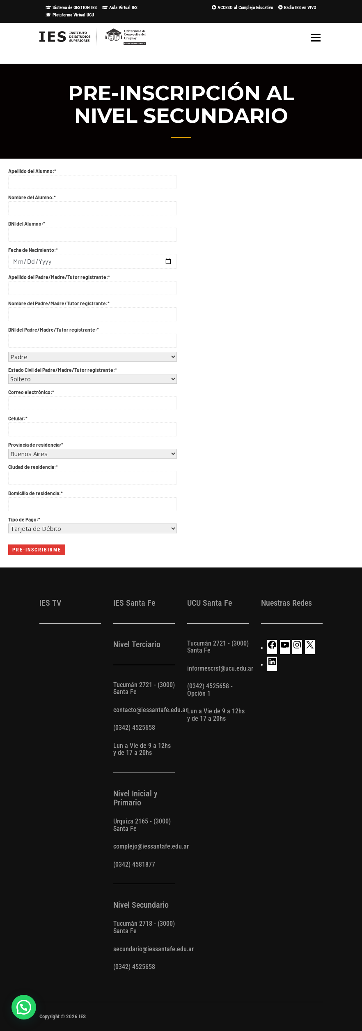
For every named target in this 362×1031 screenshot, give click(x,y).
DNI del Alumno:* (92, 229)
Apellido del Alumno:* (92, 176)
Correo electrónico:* (92, 397)
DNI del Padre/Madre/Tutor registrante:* (92, 335)
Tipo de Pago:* (92, 524)
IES (82, 1016)
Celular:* (92, 424)
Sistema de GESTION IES (71, 7)
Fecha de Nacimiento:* (92, 256)
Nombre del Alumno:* (92, 203)
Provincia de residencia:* (92, 449)
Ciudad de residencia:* (92, 472)
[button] (23, 1007)
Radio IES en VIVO (297, 7)
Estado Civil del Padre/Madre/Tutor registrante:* (92, 374)
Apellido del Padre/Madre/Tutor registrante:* (92, 282)
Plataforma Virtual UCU (70, 15)
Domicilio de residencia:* (92, 498)
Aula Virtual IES (119, 7)
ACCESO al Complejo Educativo (242, 7)
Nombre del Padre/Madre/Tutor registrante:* (92, 309)
